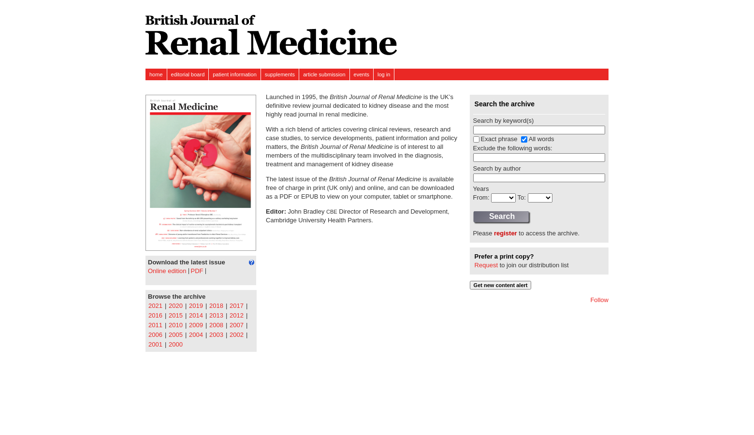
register (505, 233)
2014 (196, 315)
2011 (155, 325)
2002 (237, 334)
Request (486, 265)
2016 (155, 315)
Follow (599, 300)
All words (541, 139)
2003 (216, 334)
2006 (155, 334)
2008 (216, 325)
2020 (176, 305)
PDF (197, 271)
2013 (216, 315)
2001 (155, 344)
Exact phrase (499, 139)
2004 (196, 334)
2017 (237, 305)
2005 (176, 334)
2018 (216, 305)
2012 (237, 315)
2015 (176, 315)
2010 (176, 325)
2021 (155, 305)
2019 (196, 305)
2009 (196, 325)
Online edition (167, 271)
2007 (237, 325)
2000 (176, 344)
